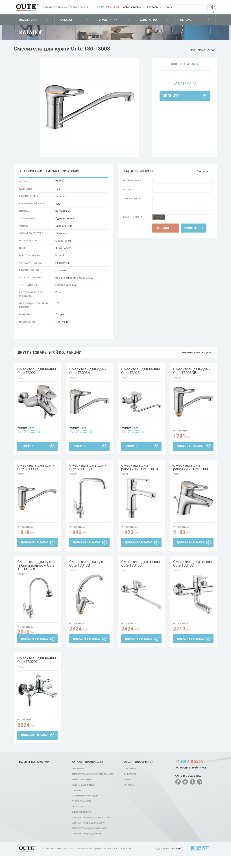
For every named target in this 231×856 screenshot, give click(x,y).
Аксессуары (78, 806)
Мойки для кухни (81, 779)
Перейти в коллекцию (196, 352)
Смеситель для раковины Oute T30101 (140, 467)
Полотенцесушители (83, 785)
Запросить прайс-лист (190, 767)
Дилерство (148, 19)
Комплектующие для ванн (86, 834)
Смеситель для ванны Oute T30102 (192, 564)
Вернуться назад (202, 49)
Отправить (164, 228)
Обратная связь (132, 7)
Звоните (171, 96)
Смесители (77, 769)
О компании (108, 19)
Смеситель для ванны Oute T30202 (36, 660)
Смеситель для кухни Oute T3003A (87, 371)
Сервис (185, 19)
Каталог (66, 19)
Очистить (191, 228)
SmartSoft (177, 848)
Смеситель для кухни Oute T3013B (87, 564)
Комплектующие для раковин (88, 823)
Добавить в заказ (190, 446)
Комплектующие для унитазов (88, 828)
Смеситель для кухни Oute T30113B (87, 467)
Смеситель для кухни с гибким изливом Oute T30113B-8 (37, 565)
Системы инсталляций (84, 796)
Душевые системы (82, 801)
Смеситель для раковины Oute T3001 (191, 467)
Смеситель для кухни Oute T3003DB (191, 371)
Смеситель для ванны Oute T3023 (140, 371)
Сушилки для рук (81, 812)
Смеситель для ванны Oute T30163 (140, 564)
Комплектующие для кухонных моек (92, 774)
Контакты (152, 7)
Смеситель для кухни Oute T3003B (36, 467)
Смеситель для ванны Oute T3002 (36, 371)
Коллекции (28, 19)
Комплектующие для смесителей (90, 817)
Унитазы (76, 790)
